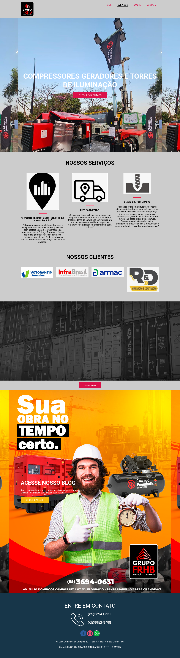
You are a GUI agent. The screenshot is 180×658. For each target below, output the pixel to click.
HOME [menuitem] (109, 5)
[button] (90, 95)
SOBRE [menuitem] (137, 5)
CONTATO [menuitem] (151, 5)
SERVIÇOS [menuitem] (123, 5)
